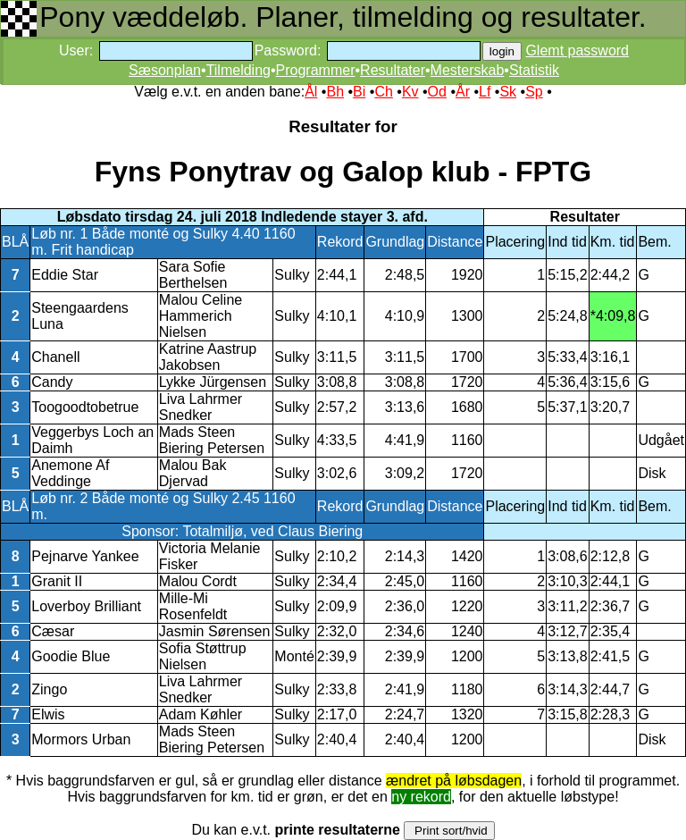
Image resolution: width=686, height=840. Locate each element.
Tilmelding (238, 70)
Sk (507, 91)
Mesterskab (468, 70)
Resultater (392, 70)
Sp (534, 91)
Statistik (534, 70)
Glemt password (577, 50)
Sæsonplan (165, 70)
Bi (359, 91)
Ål (311, 91)
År (463, 91)
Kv (410, 91)
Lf (484, 91)
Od (437, 91)
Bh (335, 91)
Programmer (316, 70)
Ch (383, 91)
